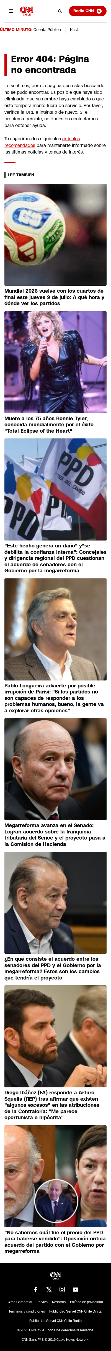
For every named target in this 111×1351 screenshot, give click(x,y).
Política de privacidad (86, 1302)
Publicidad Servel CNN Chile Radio (55, 1321)
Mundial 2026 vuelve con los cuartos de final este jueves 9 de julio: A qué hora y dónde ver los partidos (54, 297)
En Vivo (42, 1302)
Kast (74, 29)
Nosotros (59, 1302)
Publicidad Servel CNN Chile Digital (75, 1311)
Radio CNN (87, 11)
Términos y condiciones (27, 1311)
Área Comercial (20, 1302)
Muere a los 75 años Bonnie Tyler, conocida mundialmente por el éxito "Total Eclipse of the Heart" (49, 425)
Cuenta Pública (47, 29)
